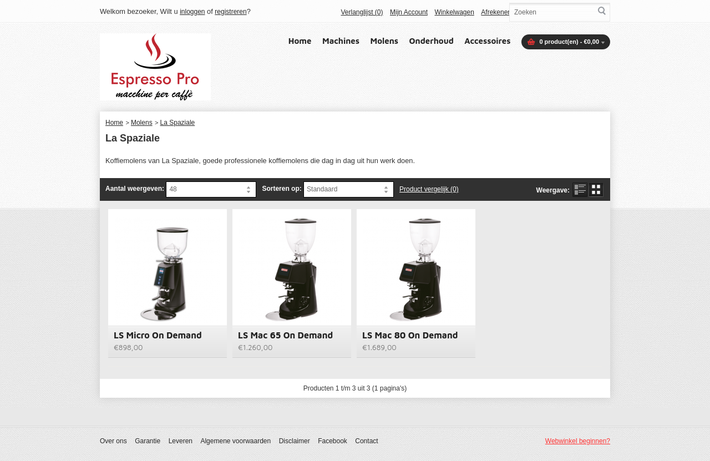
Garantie (147, 441)
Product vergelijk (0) (429, 189)
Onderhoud (431, 40)
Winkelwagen (454, 12)
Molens (385, 40)
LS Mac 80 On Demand (410, 335)
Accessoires (487, 40)
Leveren (180, 441)
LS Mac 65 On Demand (285, 335)
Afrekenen (496, 12)
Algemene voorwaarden (235, 441)
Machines (340, 40)
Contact (366, 441)
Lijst (579, 190)
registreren (230, 12)
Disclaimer (294, 441)
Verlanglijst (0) (362, 12)
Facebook (332, 441)
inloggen (192, 12)
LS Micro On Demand (158, 335)
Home (300, 40)
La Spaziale (177, 122)
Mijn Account (409, 12)
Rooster (596, 190)
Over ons (113, 441)
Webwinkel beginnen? (577, 441)
